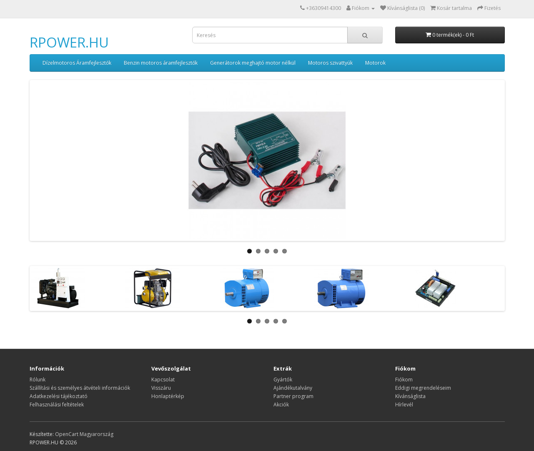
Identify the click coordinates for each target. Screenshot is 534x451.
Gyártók (282, 379)
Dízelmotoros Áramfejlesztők (77, 62)
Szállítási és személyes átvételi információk (80, 387)
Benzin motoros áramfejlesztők (161, 62)
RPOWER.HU (69, 42)
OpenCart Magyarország (84, 434)
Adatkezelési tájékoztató (59, 396)
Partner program (293, 396)
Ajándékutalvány (292, 387)
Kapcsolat (163, 379)
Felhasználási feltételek (57, 404)
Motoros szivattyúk (330, 62)
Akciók (281, 404)
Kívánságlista (410, 396)
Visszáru (161, 387)
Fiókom (404, 379)
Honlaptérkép (167, 396)
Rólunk (37, 379)
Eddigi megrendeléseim (423, 387)
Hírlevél (404, 404)
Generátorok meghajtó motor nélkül (253, 62)
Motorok (375, 62)
